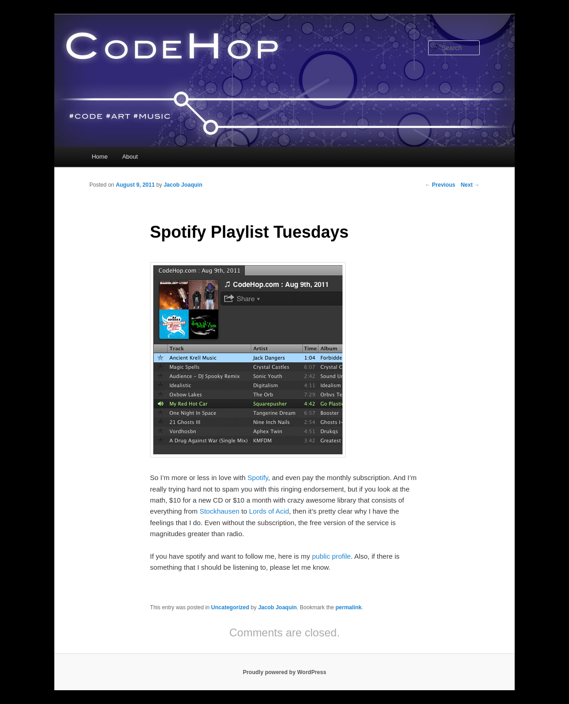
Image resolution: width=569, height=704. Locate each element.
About (130, 156)
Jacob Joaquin (182, 185)
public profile (331, 556)
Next (470, 185)
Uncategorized (230, 607)
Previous (440, 185)
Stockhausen (219, 511)
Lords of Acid (269, 511)
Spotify (258, 477)
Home (100, 156)
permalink (349, 607)
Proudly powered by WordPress (284, 672)
